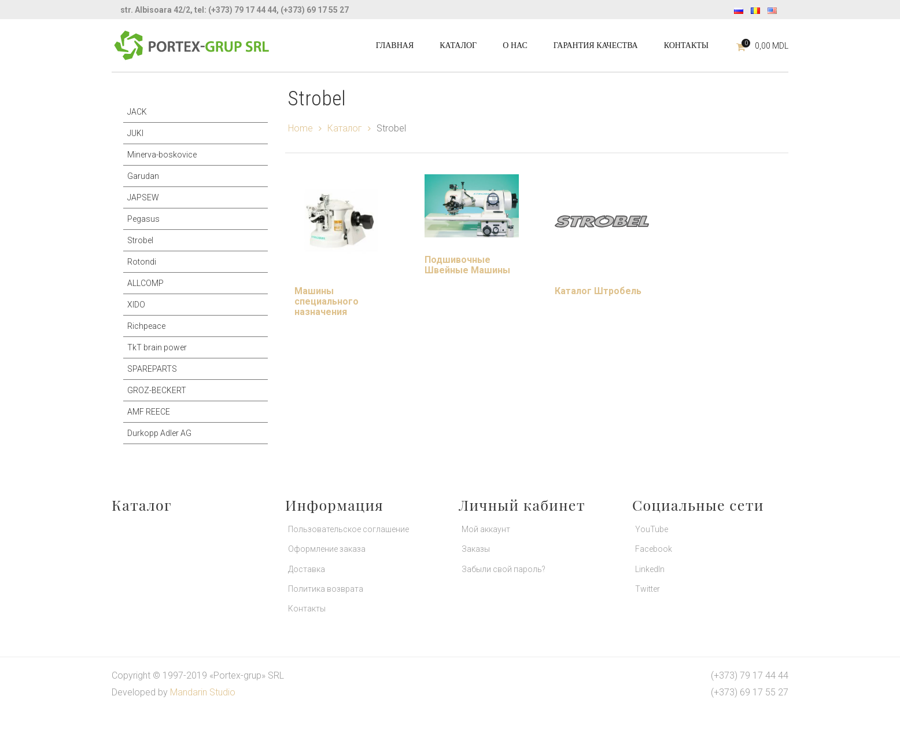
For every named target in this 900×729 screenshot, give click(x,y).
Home (300, 128)
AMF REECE (148, 411)
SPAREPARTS (152, 368)
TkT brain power (157, 347)
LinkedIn (650, 569)
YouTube (651, 529)
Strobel (140, 240)
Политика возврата (325, 589)
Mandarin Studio (202, 692)
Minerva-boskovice (162, 154)
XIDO (136, 304)
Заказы (476, 549)
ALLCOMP (145, 283)
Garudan (143, 176)
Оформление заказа (327, 549)
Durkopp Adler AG (159, 433)
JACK (137, 111)
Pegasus (143, 219)
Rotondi (141, 261)
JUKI (135, 133)
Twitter (647, 589)
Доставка (306, 569)
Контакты (307, 608)
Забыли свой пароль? (503, 569)
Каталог (344, 128)
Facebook (653, 549)
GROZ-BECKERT (156, 390)
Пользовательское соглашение (348, 529)
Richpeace (146, 326)
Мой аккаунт (486, 529)
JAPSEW (143, 197)
